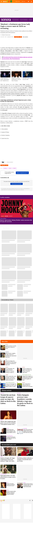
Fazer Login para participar (16, 183)
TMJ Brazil (5, 168)
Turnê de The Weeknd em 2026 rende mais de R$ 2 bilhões (11, 438)
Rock (7, 482)
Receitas (6, 344)
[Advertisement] (25, 438)
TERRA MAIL (23, 1)
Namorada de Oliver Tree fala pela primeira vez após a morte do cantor (8, 477)
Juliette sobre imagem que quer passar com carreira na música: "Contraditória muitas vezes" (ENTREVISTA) (8, 423)
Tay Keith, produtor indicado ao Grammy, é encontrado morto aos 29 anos (25, 459)
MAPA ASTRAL (18, 1)
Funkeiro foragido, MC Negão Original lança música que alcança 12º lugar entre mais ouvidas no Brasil (7, 459)
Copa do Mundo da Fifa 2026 (10, 382)
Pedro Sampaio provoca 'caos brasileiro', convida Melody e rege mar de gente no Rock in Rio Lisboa (25, 400)
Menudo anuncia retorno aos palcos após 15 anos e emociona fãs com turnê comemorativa (28, 485)
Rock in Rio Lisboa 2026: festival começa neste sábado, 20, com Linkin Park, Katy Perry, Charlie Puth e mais (28, 431)
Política (7, 367)
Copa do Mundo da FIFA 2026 (11, 1)
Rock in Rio (2, 393)
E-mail (28, 1)
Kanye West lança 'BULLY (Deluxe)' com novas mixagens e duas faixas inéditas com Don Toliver (11, 431)
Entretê (14, 168)
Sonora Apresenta (3, 218)
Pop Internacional (3, 474)
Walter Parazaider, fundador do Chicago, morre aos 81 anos (11, 484)
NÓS (6, 359)
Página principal (6, 1)
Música (10, 168)
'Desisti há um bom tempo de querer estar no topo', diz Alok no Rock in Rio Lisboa (8, 399)
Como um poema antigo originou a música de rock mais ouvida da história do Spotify (11, 493)
